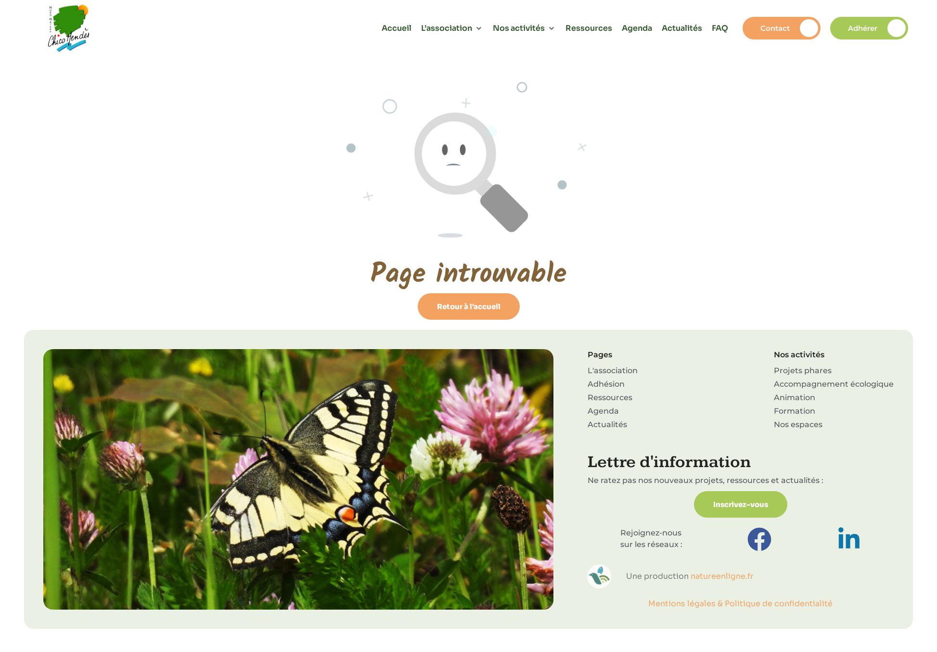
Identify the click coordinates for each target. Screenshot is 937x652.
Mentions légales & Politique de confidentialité (740, 604)
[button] (452, 28)
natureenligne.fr (722, 576)
